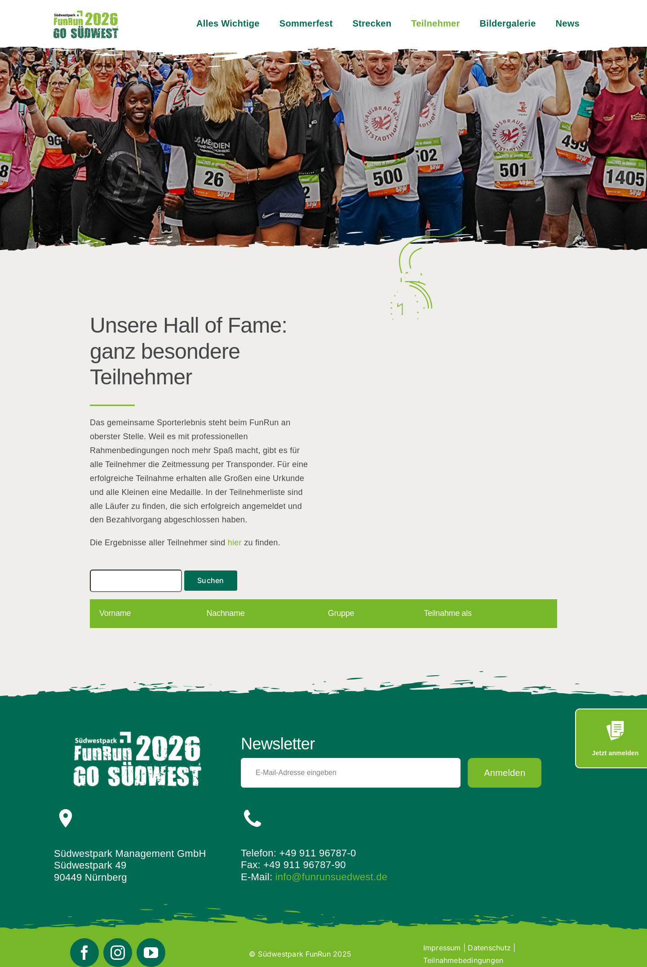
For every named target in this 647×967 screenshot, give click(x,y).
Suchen (210, 580)
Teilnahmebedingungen (463, 960)
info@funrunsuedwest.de (331, 876)
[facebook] (84, 952)
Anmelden (504, 773)
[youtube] (151, 952)
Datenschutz (489, 947)
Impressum (442, 947)
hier (235, 543)
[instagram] (117, 952)
